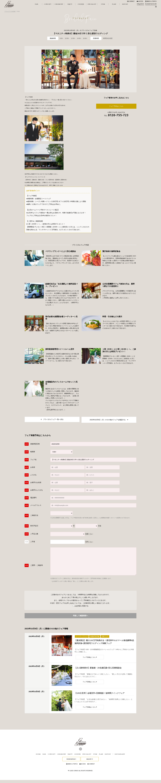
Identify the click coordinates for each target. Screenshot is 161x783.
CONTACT (131, 1)
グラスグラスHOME (10, 11)
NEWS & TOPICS (151, 1)
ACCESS (140, 1)
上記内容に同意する (81, 608)
